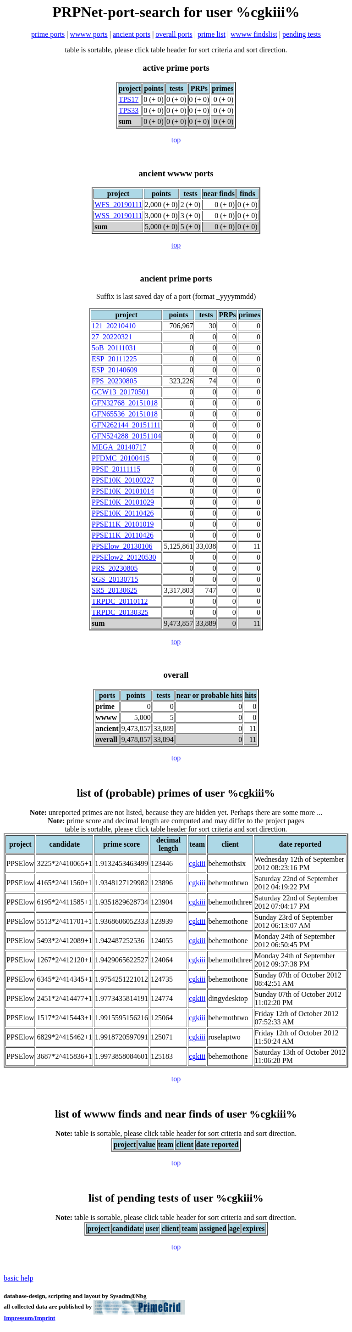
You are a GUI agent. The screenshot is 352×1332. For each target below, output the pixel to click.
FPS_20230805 (114, 381)
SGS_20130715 (115, 579)
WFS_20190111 (118, 204)
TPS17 (129, 99)
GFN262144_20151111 (126, 425)
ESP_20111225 (114, 359)
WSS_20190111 (118, 215)
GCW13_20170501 (120, 392)
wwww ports (89, 34)
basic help (18, 1278)
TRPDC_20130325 (120, 612)
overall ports (173, 34)
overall (175, 675)
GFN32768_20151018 (125, 403)
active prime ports (176, 68)
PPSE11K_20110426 (123, 535)
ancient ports (131, 34)
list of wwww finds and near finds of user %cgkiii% (176, 1114)
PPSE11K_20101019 (123, 524)
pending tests (301, 34)
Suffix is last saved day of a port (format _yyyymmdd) (176, 296)
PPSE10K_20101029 (123, 502)
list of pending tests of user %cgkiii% (176, 1198)
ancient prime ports (176, 278)
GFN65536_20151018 (125, 414)
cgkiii (197, 863)
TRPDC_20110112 (120, 601)
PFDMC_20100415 (120, 458)
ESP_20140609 (115, 370)
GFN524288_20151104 (126, 436)
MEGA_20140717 (119, 447)
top (176, 140)
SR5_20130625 (115, 590)
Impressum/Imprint (29, 1318)
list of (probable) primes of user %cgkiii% (176, 793)
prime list (212, 34)
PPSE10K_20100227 (123, 480)
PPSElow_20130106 (122, 546)
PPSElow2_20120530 (124, 557)
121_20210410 (114, 326)
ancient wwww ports (175, 173)
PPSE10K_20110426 (123, 513)
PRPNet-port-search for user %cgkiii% (175, 12)
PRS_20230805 (115, 568)
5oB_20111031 (114, 348)
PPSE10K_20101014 (123, 491)
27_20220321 (112, 337)
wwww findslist (254, 34)
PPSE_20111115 (116, 469)
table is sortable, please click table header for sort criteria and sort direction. (176, 1133)
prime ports (48, 34)
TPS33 (129, 110)
